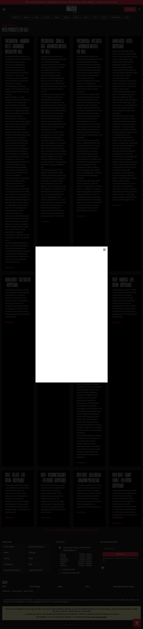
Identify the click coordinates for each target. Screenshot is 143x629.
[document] (71, 314)
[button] (104, 250)
